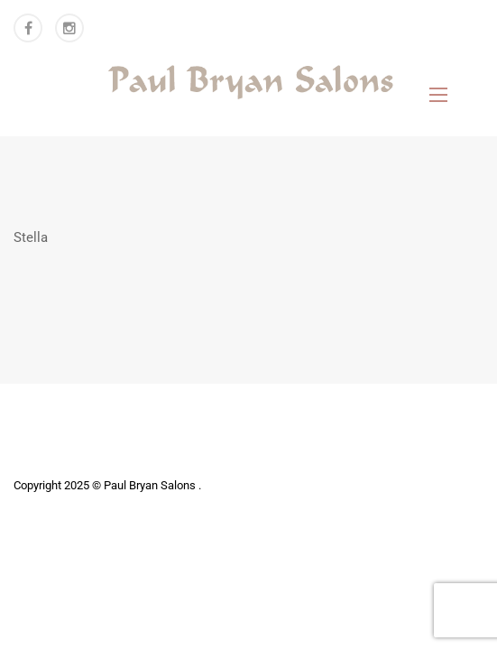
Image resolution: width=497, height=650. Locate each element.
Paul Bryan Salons (151, 485)
